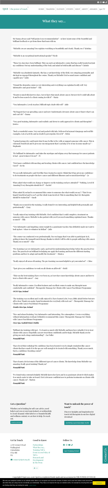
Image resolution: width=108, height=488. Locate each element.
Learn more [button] (32, 485)
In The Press (37, 462)
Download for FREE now (77, 423)
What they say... (39, 447)
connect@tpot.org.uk (20, 459)
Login (36, 468)
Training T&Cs (39, 450)
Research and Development (38, 458)
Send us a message (16, 422)
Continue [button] (99, 483)
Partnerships (38, 445)
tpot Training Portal (71, 451)
